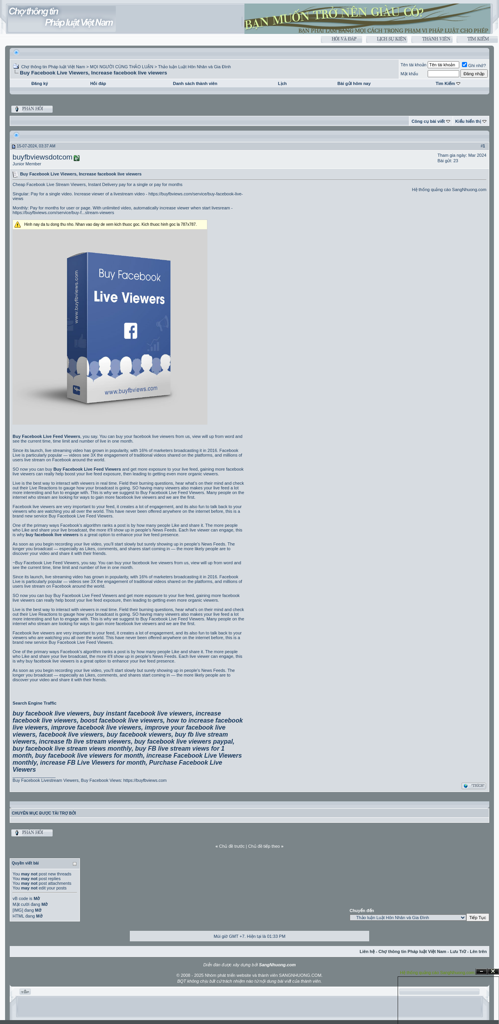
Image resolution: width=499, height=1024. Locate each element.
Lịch (282, 83)
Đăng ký (39, 83)
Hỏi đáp (98, 83)
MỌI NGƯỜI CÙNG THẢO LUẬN (121, 66)
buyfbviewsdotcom (42, 157)
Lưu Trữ (458, 951)
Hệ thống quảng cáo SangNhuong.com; (438, 972)
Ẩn (481, 971)
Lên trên (478, 951)
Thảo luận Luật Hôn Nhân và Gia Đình (194, 66)
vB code (20, 898)
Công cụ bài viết (428, 121)
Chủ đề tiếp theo (264, 846)
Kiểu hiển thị (468, 121)
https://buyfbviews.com (144, 780)
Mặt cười (20, 904)
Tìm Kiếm (445, 83)
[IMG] (17, 910)
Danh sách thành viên (195, 83)
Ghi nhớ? (474, 65)
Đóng (493, 971)
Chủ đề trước (232, 846)
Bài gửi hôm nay (354, 83)
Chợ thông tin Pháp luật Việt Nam (53, 66)
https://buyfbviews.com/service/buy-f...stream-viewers (63, 212)
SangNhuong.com (469, 189)
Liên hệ (367, 951)
